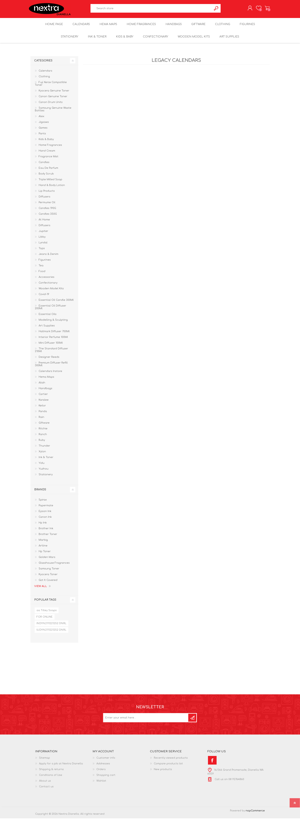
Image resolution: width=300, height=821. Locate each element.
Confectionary (48, 285)
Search (216, 9)
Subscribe (192, 720)
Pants (42, 136)
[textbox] (151, 9)
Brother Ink (46, 531)
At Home (44, 222)
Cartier (43, 396)
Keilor (42, 408)
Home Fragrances (50, 147)
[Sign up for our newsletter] (146, 720)
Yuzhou (43, 471)
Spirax (43, 502)
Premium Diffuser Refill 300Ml (51, 366)
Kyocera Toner (48, 577)
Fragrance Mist (48, 159)
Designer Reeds (49, 359)
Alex (41, 119)
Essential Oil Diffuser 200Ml (50, 309)
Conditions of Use (50, 777)
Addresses (103, 766)
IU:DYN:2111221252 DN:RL (51, 632)
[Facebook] (212, 763)
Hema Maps (46, 379)
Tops (42, 251)
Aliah (42, 385)
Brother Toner (48, 537)
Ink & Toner (46, 460)
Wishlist (101, 783)
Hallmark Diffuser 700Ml (54, 334)
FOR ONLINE (45, 619)
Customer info (105, 760)
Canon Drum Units (51, 105)
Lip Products (47, 193)
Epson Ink (45, 514)
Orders (101, 772)
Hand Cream (47, 153)
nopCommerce (255, 813)
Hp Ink (43, 525)
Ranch (43, 437)
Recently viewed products (171, 760)
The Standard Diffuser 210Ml (51, 352)
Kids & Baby (46, 142)
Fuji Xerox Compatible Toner (51, 86)
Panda (43, 414)
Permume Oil (47, 205)
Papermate (46, 508)
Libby (42, 239)
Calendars (45, 73)
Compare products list (168, 766)
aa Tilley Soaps (47, 613)
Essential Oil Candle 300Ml (56, 302)
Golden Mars (47, 559)
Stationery (46, 477)
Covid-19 (44, 297)
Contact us (46, 789)
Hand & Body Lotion (52, 188)
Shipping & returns (51, 772)
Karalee (44, 402)
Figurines (45, 262)
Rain (41, 419)
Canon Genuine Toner (53, 99)
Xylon (42, 454)
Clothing (44, 79)
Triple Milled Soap (50, 182)
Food (42, 274)
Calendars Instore (50, 374)
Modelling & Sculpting (53, 322)
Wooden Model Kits (51, 291)
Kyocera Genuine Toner (54, 93)
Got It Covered (48, 582)
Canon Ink (45, 519)
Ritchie (43, 431)
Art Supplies (47, 328)
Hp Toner (45, 554)
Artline (43, 548)
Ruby (42, 442)
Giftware (44, 425)
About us (45, 783)
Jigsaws (44, 124)
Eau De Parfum (48, 170)
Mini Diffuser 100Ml (51, 345)
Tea (41, 268)
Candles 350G (48, 216)
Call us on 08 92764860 (229, 782)
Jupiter (43, 233)
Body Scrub (46, 176)
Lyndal (43, 245)
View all (40, 589)
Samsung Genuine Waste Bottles (53, 112)
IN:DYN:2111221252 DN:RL (51, 626)
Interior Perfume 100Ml (53, 339)
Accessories (46, 279)
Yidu (41, 465)
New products (163, 772)
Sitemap (44, 760)
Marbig (43, 542)
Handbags (45, 391)
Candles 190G (47, 211)
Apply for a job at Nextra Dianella (61, 766)
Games (43, 130)
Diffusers (44, 199)
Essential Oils (47, 317)
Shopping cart (265, 9)
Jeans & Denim (48, 256)
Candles (44, 165)
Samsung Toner (49, 571)
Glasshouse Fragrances (54, 565)
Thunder (44, 448)
